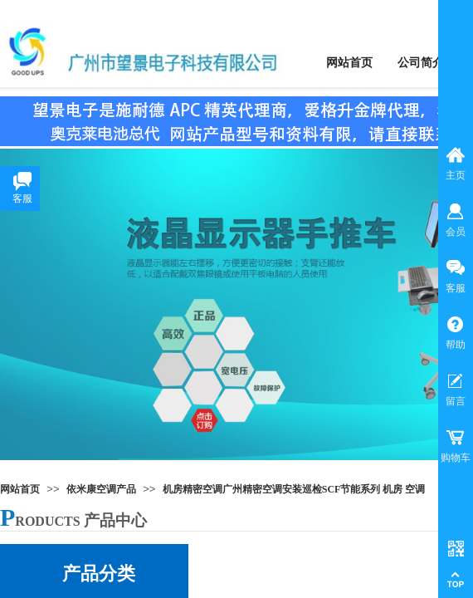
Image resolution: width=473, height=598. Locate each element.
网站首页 (20, 489)
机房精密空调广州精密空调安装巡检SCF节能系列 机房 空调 (294, 489)
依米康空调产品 (101, 489)
